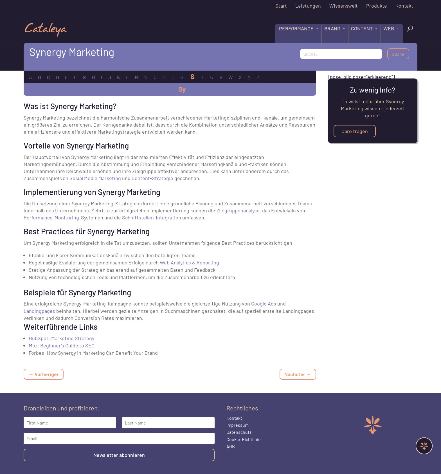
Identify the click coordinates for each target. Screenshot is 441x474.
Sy (182, 89)
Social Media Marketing (95, 178)
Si (76, 90)
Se (54, 90)
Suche (398, 54)
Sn (100, 90)
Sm (88, 90)
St (157, 90)
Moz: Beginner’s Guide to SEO (61, 345)
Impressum (237, 425)
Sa (31, 90)
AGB (230, 446)
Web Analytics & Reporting (189, 262)
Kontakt (234, 418)
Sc (42, 90)
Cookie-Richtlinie (243, 439)
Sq (135, 90)
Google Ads (263, 303)
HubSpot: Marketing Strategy (61, 338)
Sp (123, 90)
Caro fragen (354, 131)
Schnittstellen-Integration (151, 217)
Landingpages (39, 311)
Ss (146, 90)
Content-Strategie (152, 178)
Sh (65, 90)
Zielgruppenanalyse (238, 210)
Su (168, 90)
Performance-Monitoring (51, 217)
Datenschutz (238, 432)
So (111, 90)
